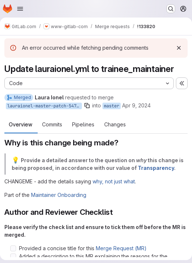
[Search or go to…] (170, 8)
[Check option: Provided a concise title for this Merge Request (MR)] (13, 248)
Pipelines (83, 124)
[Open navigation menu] (20, 9)
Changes (115, 124)
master (111, 106)
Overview (20, 124)
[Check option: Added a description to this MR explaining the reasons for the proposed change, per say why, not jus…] (13, 256)
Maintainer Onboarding (58, 195)
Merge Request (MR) (121, 248)
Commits (52, 124)
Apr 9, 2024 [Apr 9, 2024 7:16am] (136, 105)
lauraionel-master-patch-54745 (44, 106)
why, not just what (114, 181)
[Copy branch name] (87, 105)
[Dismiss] (178, 47)
